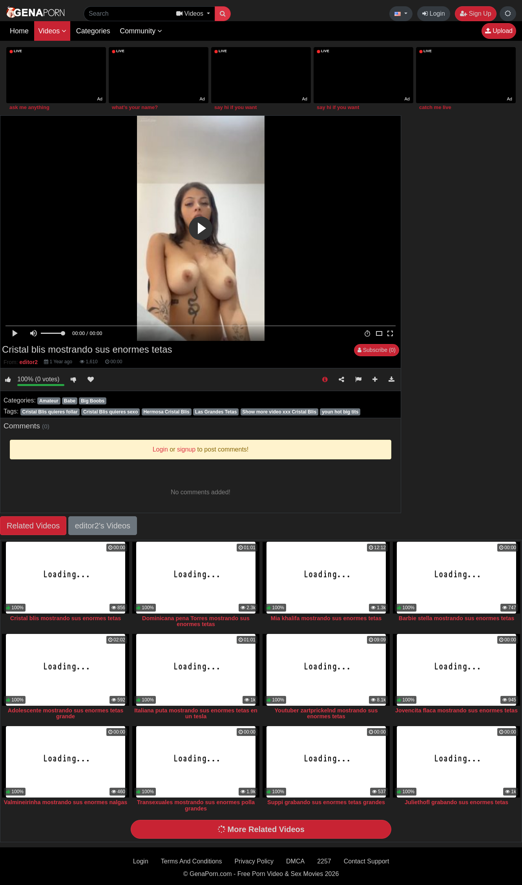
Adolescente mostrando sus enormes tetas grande (65, 713)
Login (433, 13)
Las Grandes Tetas (216, 412)
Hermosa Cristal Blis (166, 412)
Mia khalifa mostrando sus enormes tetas (326, 618)
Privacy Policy (254, 861)
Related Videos (33, 525)
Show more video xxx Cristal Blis (279, 412)
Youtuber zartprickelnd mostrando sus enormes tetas (326, 713)
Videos (52, 31)
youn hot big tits (340, 412)
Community (141, 31)
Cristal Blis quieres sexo (110, 412)
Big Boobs (92, 401)
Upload (499, 30)
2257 (324, 861)
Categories (93, 31)
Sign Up (475, 13)
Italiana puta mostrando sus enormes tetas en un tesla (195, 713)
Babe (69, 401)
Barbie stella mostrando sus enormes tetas (456, 618)
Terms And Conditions (191, 861)
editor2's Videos (102, 525)
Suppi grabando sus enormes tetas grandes (326, 802)
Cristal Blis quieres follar (49, 412)
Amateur (48, 401)
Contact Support (366, 861)
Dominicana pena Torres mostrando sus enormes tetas (196, 621)
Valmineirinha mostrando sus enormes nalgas (65, 802)
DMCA (295, 861)
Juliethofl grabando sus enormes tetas (456, 802)
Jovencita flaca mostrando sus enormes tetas (456, 710)
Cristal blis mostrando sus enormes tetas (65, 618)
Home (19, 31)
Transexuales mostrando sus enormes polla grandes (196, 805)
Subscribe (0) (377, 350)
